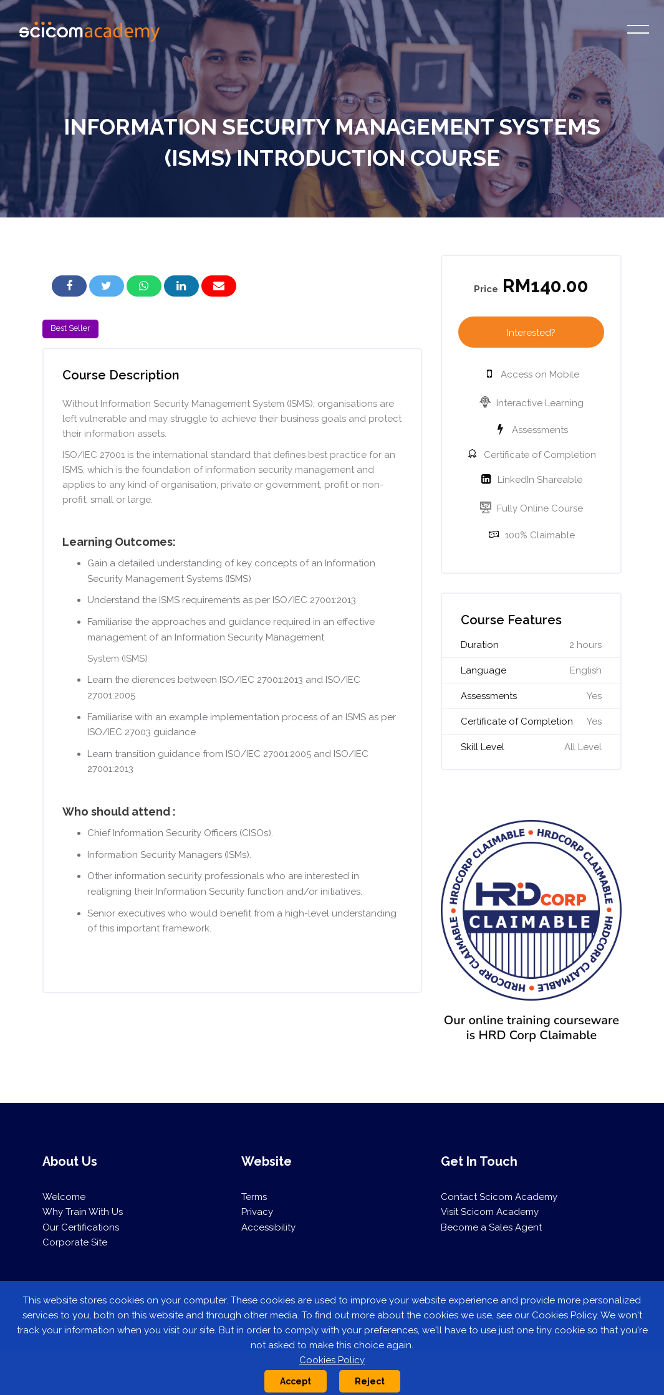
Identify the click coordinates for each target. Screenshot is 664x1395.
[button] (106, 286)
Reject (370, 1381)
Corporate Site (74, 1242)
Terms (254, 1196)
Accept (295, 1381)
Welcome (63, 1196)
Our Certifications (80, 1227)
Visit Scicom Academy (490, 1211)
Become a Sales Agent (491, 1227)
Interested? (531, 332)
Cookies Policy (332, 1360)
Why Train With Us (82, 1211)
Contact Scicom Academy (499, 1196)
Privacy (257, 1211)
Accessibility (268, 1227)
